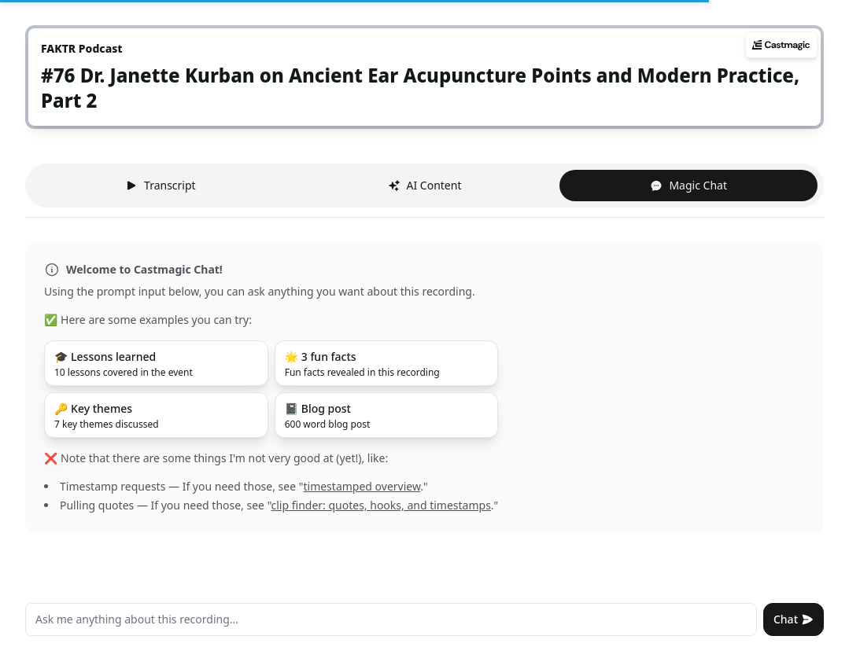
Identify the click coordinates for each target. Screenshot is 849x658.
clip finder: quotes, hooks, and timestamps (381, 505)
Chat (793, 619)
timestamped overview (361, 486)
